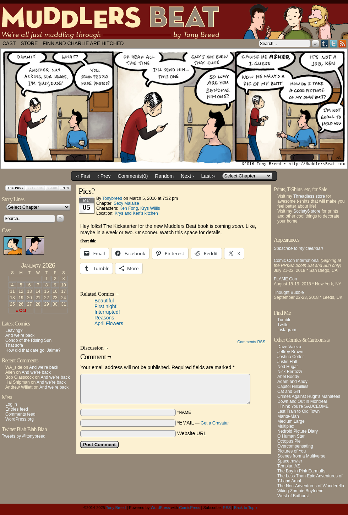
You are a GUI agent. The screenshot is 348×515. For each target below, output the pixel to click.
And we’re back (19, 335)
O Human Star (291, 436)
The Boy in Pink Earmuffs (301, 471)
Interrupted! (107, 312)
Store (29, 43)
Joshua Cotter (290, 356)
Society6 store (306, 211)
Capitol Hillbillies (292, 386)
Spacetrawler (289, 461)
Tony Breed (116, 507)
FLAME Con (285, 278)
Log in (11, 404)
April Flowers (108, 323)
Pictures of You (291, 451)
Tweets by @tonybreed (23, 436)
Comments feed (20, 414)
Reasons (104, 317)
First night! (106, 306)
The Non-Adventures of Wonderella (310, 485)
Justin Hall (287, 361)
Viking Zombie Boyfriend (300, 490)
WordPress (160, 507)
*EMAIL (203, 423)
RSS (342, 43)
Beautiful (104, 300)
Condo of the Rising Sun (28, 340)
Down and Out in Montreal (302, 401)
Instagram (286, 329)
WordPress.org (19, 419)
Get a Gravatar (215, 423)
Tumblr (324, 43)
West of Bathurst (293, 495)
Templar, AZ (288, 466)
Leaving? (14, 330)
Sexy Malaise (126, 203)
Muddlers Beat (174, 21)
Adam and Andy (292, 381)
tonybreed (112, 198)
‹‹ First (83, 176)
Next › (187, 176)
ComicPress (189, 507)
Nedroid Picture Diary (297, 431)
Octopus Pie (288, 441)
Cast (9, 43)
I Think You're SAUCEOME (302, 406)
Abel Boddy (288, 376)
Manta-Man (288, 416)
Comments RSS (251, 342)
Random (164, 176)
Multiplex (285, 426)
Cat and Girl (288, 391)
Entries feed (16, 409)
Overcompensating (295, 446)
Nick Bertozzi (289, 371)
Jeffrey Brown (290, 351)
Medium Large (291, 421)
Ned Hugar (287, 366)
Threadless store (309, 196)
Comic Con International (297, 260)
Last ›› (208, 176)
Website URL (191, 433)
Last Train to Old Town (298, 411)
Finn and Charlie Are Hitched (83, 43)
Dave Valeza (289, 346)
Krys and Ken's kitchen (136, 213)
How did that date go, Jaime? (32, 350)
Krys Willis (150, 208)
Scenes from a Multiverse (301, 456)
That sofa (14, 345)
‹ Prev (103, 176)
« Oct (21, 310)
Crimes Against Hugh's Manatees (308, 396)
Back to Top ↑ (245, 507)
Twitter (333, 43)
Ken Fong (128, 208)
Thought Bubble (289, 292)
